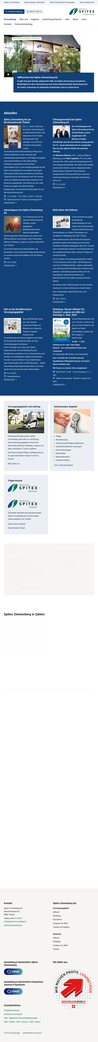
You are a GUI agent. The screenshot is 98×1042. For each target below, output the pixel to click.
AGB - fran (20, 1022)
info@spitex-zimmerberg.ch (15, 921)
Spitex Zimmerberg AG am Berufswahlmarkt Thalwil (17, 121)
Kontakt (7, 24)
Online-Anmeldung (23, 24)
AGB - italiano (35, 1022)
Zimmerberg (10, 19)
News (75, 19)
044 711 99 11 (34, 11)
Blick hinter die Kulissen (65, 210)
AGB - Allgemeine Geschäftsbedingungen (20, 1018)
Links (84, 19)
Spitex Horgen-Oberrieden (34, 2)
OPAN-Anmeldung (14, 11)
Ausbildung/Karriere (52, 19)
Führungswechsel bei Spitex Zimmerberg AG (67, 121)
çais (26, 1022)
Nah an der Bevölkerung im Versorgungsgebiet (18, 311)
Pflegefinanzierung (11, 1010)
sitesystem (37, 1033)
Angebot (35, 19)
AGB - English (9, 1022)
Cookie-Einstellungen (12, 1033)
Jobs (67, 19)
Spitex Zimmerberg (11, 2)
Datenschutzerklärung (13, 925)
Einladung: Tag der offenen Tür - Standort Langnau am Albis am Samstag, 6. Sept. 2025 (69, 314)
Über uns (23, 19)
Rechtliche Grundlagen (13, 1014)
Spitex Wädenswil (87, 2)
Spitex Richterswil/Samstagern (62, 2)
